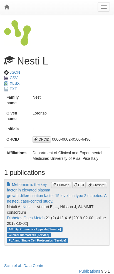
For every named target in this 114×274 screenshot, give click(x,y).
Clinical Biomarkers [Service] (29, 234)
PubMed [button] (61, 185)
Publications (89, 271)
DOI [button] (79, 185)
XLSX (12, 83)
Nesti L (29, 207)
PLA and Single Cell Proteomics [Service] (37, 240)
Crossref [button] (96, 185)
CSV (11, 78)
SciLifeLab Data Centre (24, 265)
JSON (12, 72)
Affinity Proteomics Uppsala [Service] (35, 229)
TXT (10, 89)
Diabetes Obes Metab (25, 218)
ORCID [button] (41, 139)
